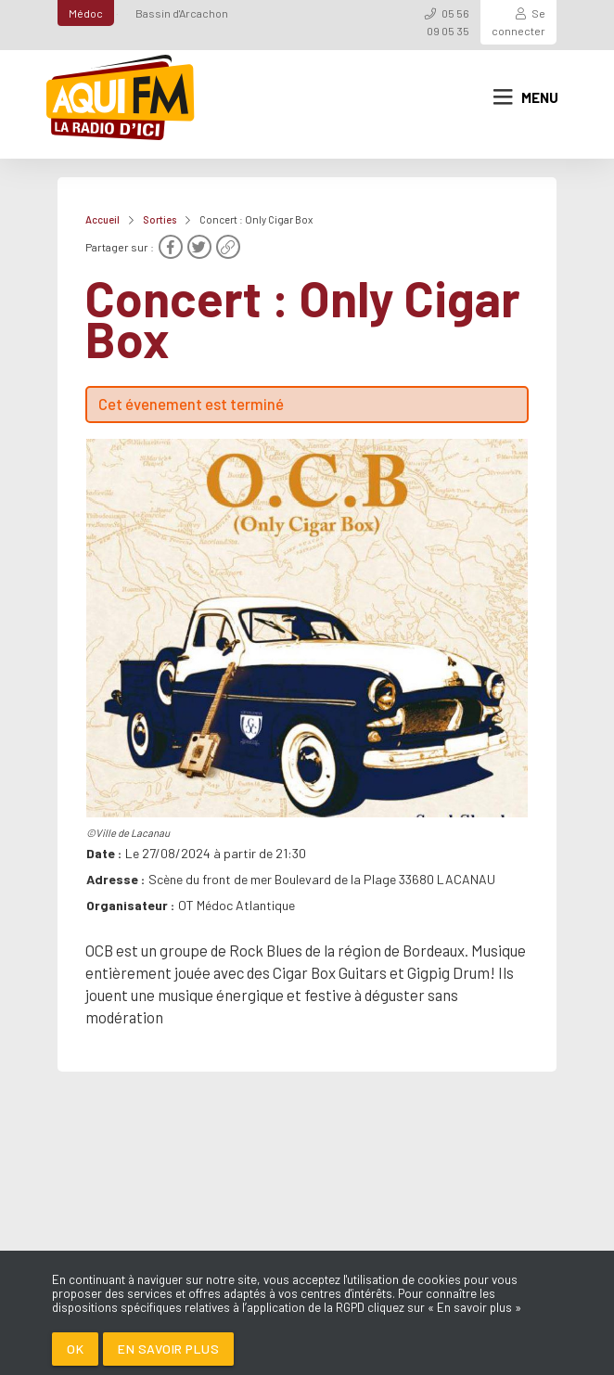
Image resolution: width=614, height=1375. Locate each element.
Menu (525, 97)
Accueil (102, 219)
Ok (75, 1348)
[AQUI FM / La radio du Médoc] (121, 97)
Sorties (159, 219)
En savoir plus (168, 1348)
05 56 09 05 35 (448, 21)
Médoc (86, 12)
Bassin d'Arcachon (181, 12)
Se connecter (518, 21)
